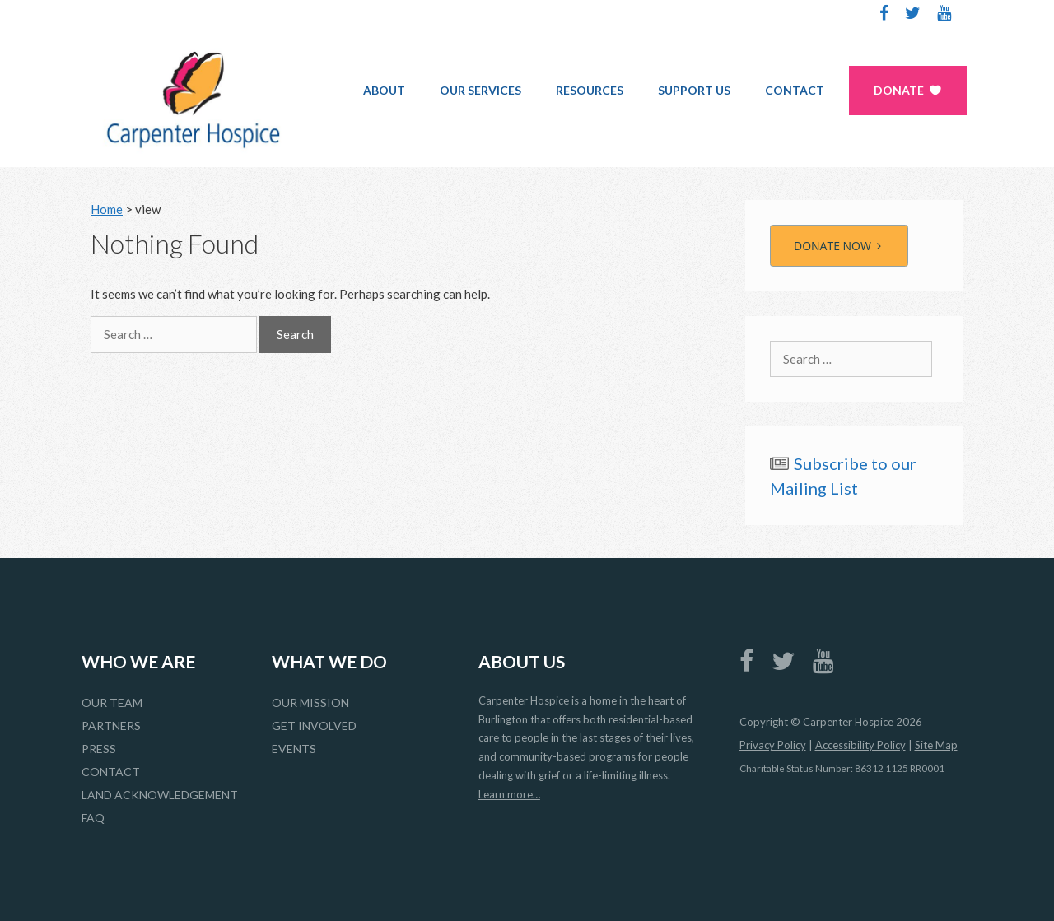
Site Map (936, 744)
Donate (899, 90)
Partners (111, 726)
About (384, 90)
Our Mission (310, 702)
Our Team (112, 702)
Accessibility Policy (860, 744)
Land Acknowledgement (160, 795)
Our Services (480, 90)
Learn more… (509, 794)
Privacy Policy (772, 744)
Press (99, 749)
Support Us (694, 90)
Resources (589, 90)
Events (294, 749)
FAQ (93, 818)
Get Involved (314, 726)
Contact (794, 90)
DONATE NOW (839, 246)
